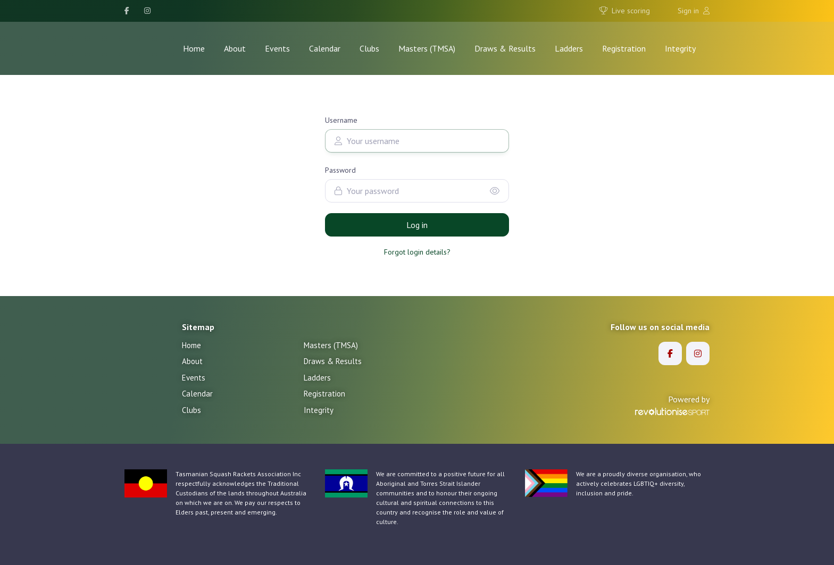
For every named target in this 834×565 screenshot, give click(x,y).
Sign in (694, 10)
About (235, 48)
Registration (624, 48)
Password (340, 170)
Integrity (680, 48)
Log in (417, 225)
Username (341, 120)
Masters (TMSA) (426, 48)
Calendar (324, 48)
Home (194, 48)
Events (277, 48)
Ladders (569, 48)
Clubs (369, 48)
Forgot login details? (417, 252)
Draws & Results (505, 48)
